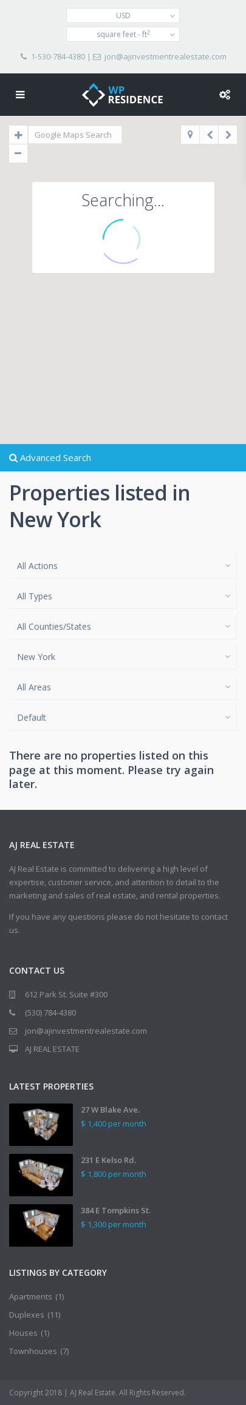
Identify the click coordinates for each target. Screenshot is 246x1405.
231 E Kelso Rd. (108, 1159)
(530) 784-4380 (50, 1012)
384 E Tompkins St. (116, 1210)
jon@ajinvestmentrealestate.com (165, 56)
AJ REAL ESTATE (52, 1048)
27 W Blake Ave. (110, 1109)
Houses (23, 1332)
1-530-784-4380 (58, 56)
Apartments (30, 1296)
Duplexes (26, 1314)
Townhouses (33, 1351)
